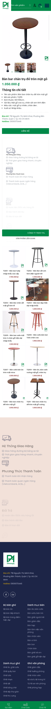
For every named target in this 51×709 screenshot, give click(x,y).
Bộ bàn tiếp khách (11, 613)
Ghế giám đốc (34, 667)
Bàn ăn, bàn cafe (35, 609)
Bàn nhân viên (34, 636)
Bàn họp (31, 625)
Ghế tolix (7, 675)
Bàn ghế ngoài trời (36, 617)
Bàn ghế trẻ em (35, 652)
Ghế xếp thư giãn (11, 691)
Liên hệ (25, 130)
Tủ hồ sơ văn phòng (37, 683)
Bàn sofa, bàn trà (35, 613)
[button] (46, 5)
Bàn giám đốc (34, 621)
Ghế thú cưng (9, 695)
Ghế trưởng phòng (36, 671)
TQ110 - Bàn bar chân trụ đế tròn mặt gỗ (13, 415)
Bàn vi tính (32, 640)
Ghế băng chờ (9, 687)
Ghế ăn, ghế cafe (11, 667)
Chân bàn (32, 648)
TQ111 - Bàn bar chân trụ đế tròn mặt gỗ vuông (36, 415)
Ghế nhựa (7, 679)
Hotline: (6, 583)
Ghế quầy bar (9, 671)
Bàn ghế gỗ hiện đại (36, 656)
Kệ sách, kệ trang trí (36, 679)
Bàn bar (31, 644)
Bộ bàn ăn (8, 609)
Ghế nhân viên (34, 675)
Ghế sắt (6, 683)
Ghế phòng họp (35, 687)
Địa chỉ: (6, 573)
